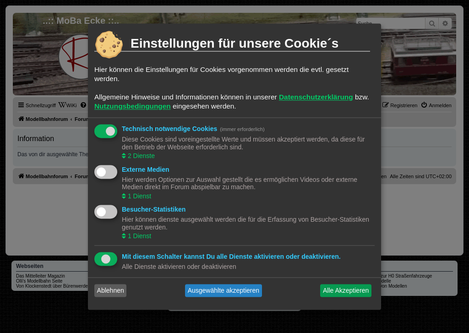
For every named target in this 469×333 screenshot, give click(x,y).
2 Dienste (140, 156)
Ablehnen (110, 290)
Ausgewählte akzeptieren (223, 290)
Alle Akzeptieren (346, 290)
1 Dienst (138, 196)
